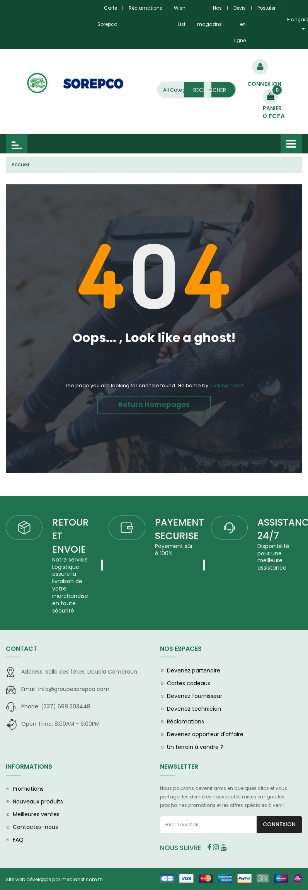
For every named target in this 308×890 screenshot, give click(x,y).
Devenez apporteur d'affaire (205, 738)
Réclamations (145, 8)
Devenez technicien (194, 712)
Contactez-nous (35, 830)
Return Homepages (154, 404)
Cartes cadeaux (188, 687)
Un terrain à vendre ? (195, 750)
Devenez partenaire (193, 674)
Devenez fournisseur (194, 699)
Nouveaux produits (38, 805)
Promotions (28, 792)
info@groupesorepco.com (65, 692)
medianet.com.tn (82, 883)
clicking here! (226, 385)
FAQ (18, 843)
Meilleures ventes (36, 818)
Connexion (279, 828)
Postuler (266, 8)
